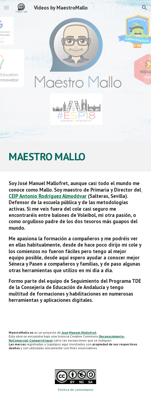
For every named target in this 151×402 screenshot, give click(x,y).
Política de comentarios (75, 390)
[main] (75, 156)
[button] (6, 7)
